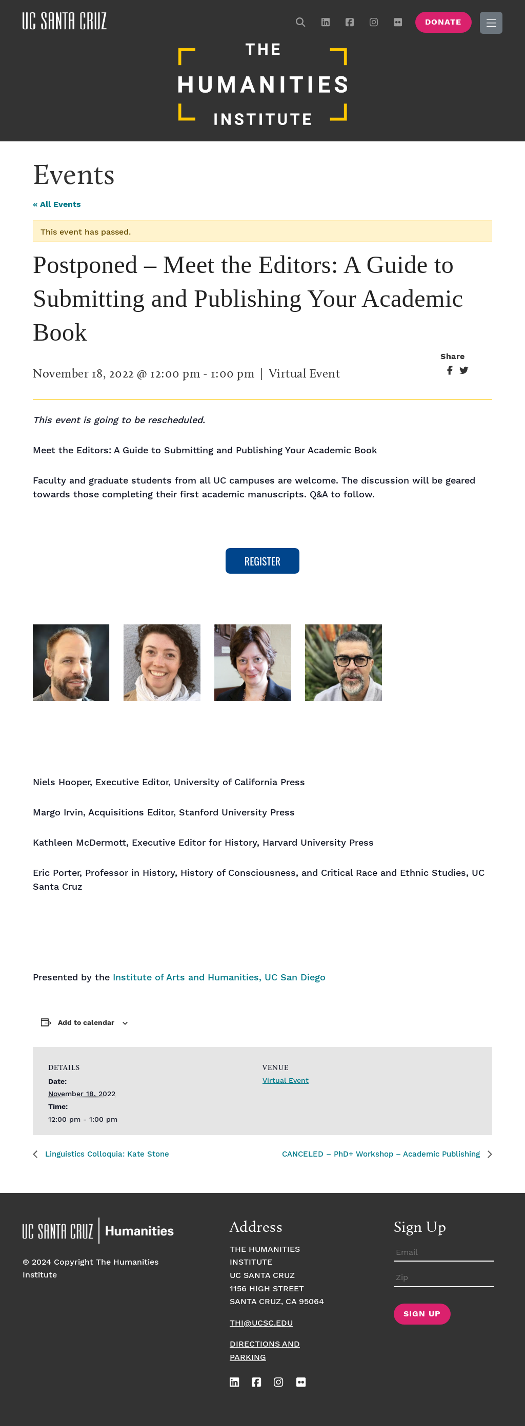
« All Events (57, 203)
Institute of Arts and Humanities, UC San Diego (219, 976)
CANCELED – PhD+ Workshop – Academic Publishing (374, 1153)
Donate (443, 22)
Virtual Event (285, 1079)
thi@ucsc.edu (261, 1321)
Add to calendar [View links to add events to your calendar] (86, 1021)
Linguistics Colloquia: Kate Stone (110, 1153)
